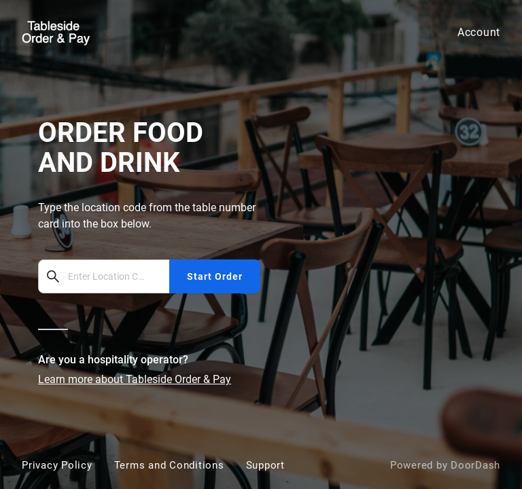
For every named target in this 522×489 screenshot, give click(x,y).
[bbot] (261, 244)
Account (478, 32)
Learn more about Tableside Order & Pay (134, 379)
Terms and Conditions (169, 465)
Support (265, 465)
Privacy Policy (57, 465)
